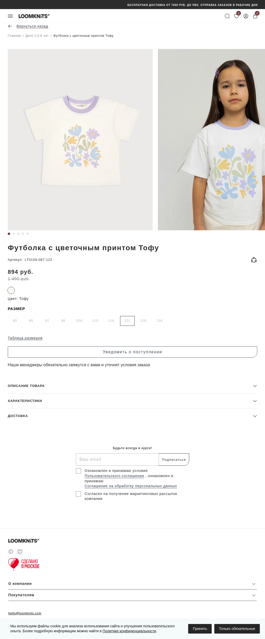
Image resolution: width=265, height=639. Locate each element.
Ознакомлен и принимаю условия (116, 471)
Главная (14, 36)
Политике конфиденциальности (129, 631)
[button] (132, 385)
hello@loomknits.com (24, 613)
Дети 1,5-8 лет (37, 36)
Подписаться (174, 460)
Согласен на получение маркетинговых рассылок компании (131, 496)
